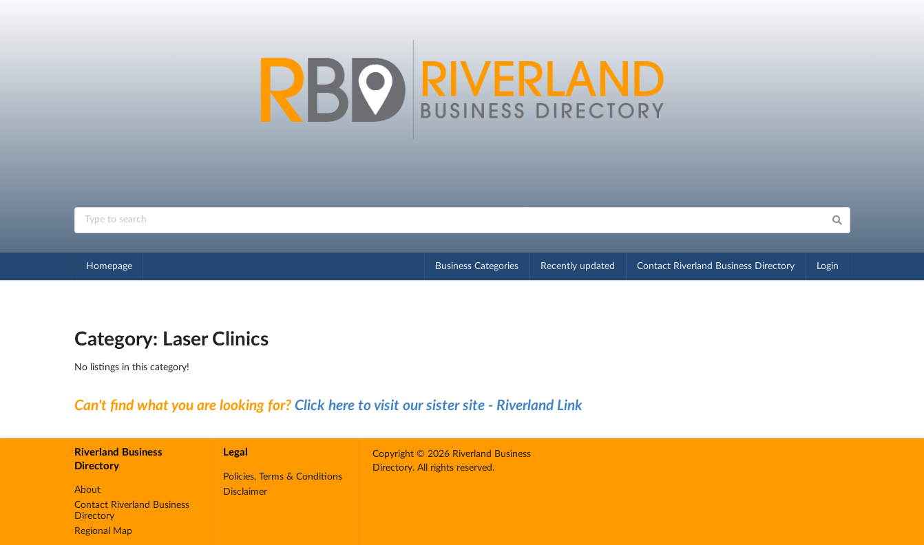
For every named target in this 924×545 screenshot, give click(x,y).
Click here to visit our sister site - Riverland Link (438, 405)
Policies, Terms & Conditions (282, 477)
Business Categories (476, 266)
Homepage (109, 266)
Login (828, 266)
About (87, 490)
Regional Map (103, 531)
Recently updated (577, 266)
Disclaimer (245, 492)
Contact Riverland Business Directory (716, 266)
